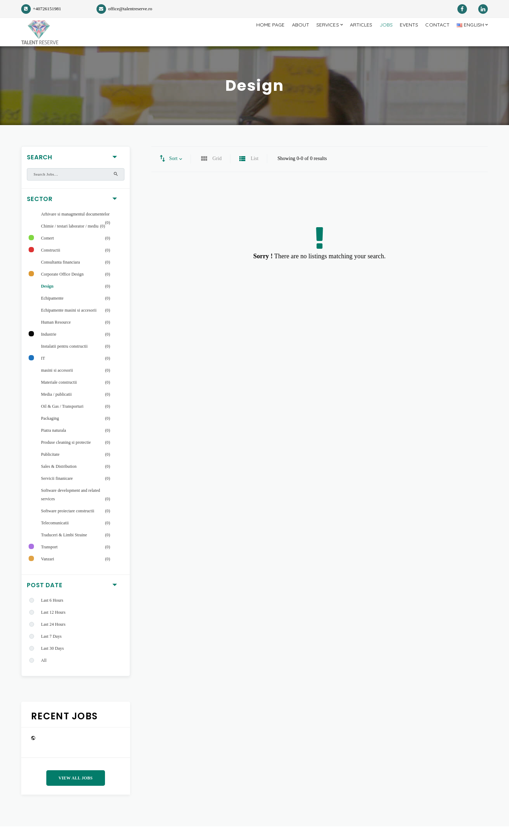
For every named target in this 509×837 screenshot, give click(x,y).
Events (402, 37)
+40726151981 (41, 8)
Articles (350, 37)
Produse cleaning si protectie (66, 452)
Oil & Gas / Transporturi (62, 416)
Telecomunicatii (55, 533)
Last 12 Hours (53, 622)
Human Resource (56, 332)
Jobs (377, 37)
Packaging (50, 428)
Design (47, 296)
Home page (251, 37)
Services (313, 37)
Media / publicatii (56, 404)
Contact (433, 37)
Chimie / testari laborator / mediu (70, 236)
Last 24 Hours (53, 634)
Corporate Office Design (62, 284)
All (44, 670)
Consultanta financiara (60, 272)
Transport (49, 557)
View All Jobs (76, 788)
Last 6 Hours (52, 610)
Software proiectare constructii (67, 521)
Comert (47, 248)
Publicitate (50, 464)
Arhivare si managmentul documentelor (75, 224)
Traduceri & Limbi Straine (64, 545)
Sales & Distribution (58, 477)
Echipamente (52, 308)
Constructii (50, 260)
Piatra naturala (53, 440)
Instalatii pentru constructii (64, 356)
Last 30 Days (52, 658)
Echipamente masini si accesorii (68, 320)
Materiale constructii (59, 392)
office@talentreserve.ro (124, 8)
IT (43, 368)
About (283, 37)
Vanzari (47, 569)
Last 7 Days (51, 646)
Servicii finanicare (57, 489)
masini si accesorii (57, 380)
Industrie (48, 344)
